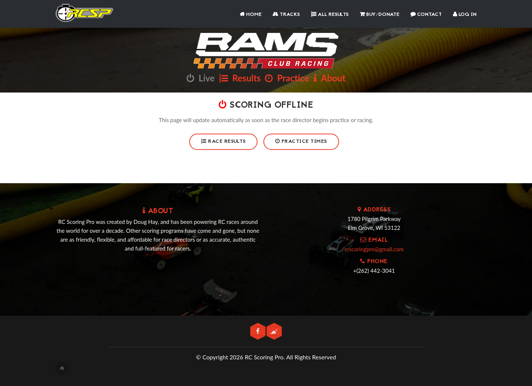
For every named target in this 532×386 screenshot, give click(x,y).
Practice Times (301, 141)
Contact (426, 15)
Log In (465, 15)
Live (201, 78)
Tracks (286, 15)
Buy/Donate (379, 15)
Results (240, 78)
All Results (330, 15)
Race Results (223, 141)
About (329, 78)
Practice (287, 78)
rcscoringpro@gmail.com (373, 249)
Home (251, 15)
